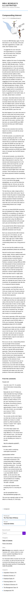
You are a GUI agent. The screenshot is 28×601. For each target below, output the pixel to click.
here (19, 499)
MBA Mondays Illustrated (10, 4)
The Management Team (10, 587)
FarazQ (4, 382)
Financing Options (8, 581)
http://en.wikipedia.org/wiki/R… (12, 443)
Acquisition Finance (9, 572)
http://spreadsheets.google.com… (12, 494)
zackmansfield (6, 454)
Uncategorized (6, 508)
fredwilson (5, 446)
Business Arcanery (9, 575)
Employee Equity (8, 578)
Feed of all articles (7, 543)
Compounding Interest (12, 15)
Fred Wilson (15, 554)
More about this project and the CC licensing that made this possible (13, 564)
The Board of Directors (10, 584)
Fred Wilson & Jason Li (16, 18)
